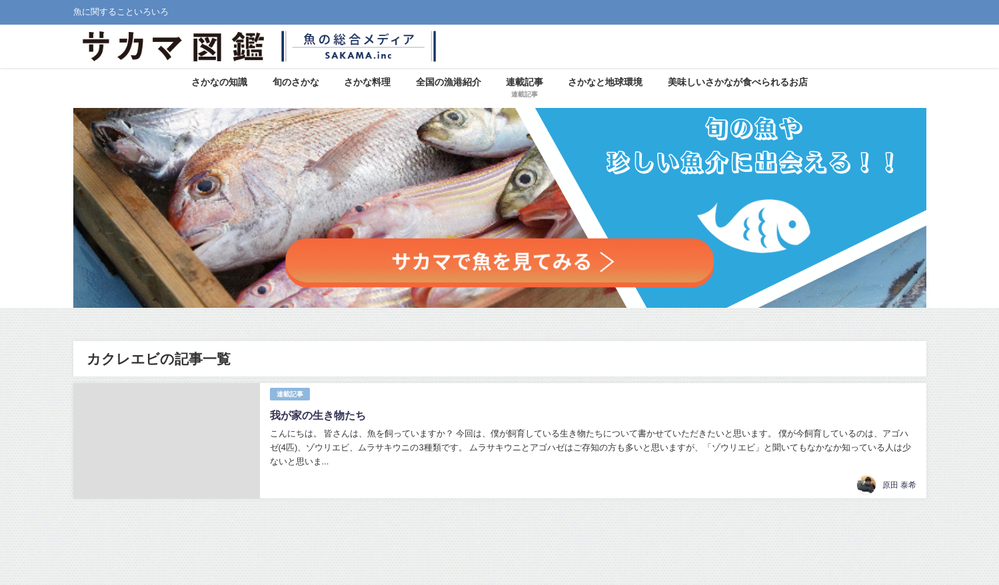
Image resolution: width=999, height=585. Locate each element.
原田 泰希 (899, 485)
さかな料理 (367, 82)
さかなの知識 (219, 82)
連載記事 (290, 394)
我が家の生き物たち (318, 415)
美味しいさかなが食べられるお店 (738, 82)
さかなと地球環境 (605, 82)
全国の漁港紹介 (448, 82)
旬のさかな (296, 82)
